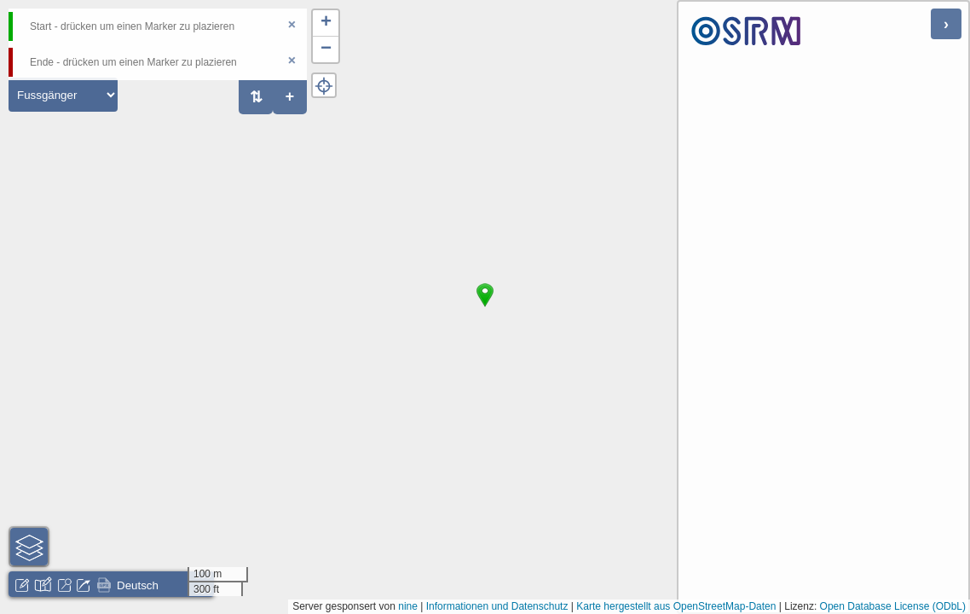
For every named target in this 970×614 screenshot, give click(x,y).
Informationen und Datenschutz (497, 606)
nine (408, 606)
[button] (485, 307)
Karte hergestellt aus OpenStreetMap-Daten (676, 606)
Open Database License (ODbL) (893, 606)
